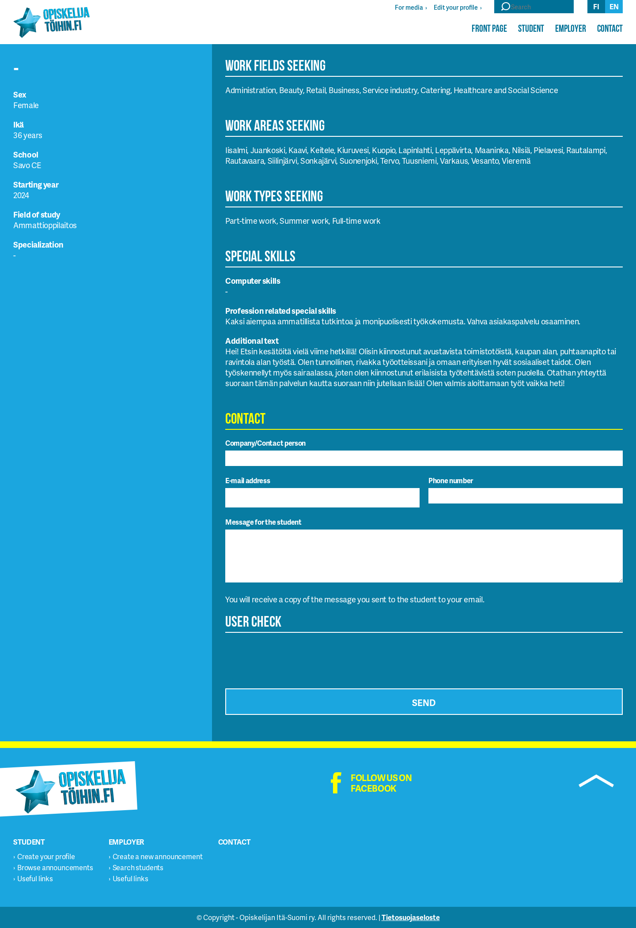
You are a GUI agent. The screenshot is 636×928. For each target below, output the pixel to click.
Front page (489, 28)
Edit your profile (456, 7)
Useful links (35, 878)
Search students (138, 867)
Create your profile (46, 856)
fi (596, 6)
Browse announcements (55, 867)
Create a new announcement (158, 856)
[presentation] (292, 658)
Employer (570, 28)
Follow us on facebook (381, 782)
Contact (610, 28)
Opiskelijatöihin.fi (51, 22)
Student (531, 28)
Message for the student (263, 522)
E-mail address (247, 480)
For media (409, 7)
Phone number (450, 480)
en (614, 6)
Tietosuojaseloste (411, 917)
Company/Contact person (265, 443)
